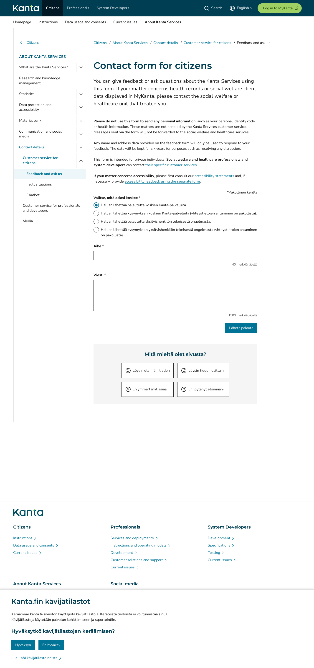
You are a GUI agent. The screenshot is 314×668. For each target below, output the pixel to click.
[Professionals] (78, 8)
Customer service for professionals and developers (51, 208)
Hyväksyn (23, 644)
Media (28, 221)
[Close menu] (81, 147)
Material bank (30, 120)
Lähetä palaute (241, 327)
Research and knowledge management (39, 81)
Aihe (99, 246)
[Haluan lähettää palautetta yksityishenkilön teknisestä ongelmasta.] (96, 221)
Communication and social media (40, 134)
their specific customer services (171, 165)
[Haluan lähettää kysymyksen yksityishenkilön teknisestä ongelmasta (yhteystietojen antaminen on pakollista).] (96, 229)
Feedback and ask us (44, 173)
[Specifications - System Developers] (221, 545)
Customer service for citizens (40, 160)
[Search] (214, 8)
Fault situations (39, 184)
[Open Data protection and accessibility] (81, 107)
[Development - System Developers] (221, 538)
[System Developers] (113, 8)
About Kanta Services (42, 56)
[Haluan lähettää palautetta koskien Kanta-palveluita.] (96, 205)
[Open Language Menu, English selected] (241, 8)
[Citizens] (52, 8)
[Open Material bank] (81, 121)
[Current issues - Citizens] (27, 552)
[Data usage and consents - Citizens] (36, 545)
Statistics (26, 93)
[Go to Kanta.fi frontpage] (28, 512)
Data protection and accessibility (35, 107)
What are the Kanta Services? (43, 67)
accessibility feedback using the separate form (162, 181)
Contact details (32, 147)
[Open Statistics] (81, 94)
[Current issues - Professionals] (125, 567)
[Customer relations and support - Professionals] (139, 559)
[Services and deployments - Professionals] (134, 538)
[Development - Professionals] (124, 552)
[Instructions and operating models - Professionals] (141, 545)
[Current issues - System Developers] (222, 559)
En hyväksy (51, 644)
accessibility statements (214, 175)
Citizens (29, 42)
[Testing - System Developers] (216, 552)
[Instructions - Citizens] (25, 538)
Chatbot (33, 195)
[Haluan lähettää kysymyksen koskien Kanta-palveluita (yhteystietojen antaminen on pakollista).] (96, 213)
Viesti (100, 275)
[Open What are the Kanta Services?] (81, 67)
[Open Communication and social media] (81, 134)
